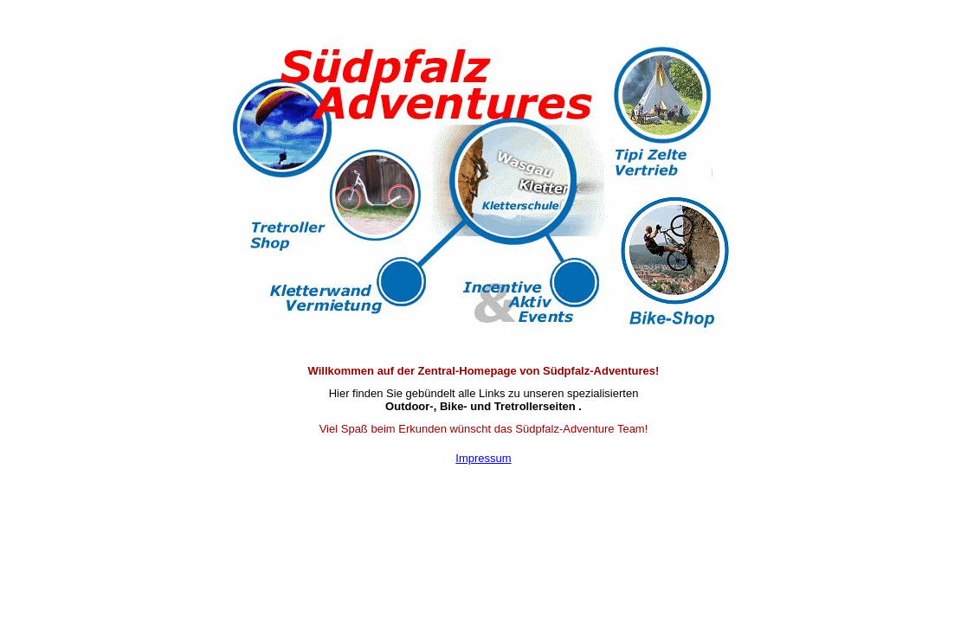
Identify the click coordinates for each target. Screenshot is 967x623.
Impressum (483, 458)
